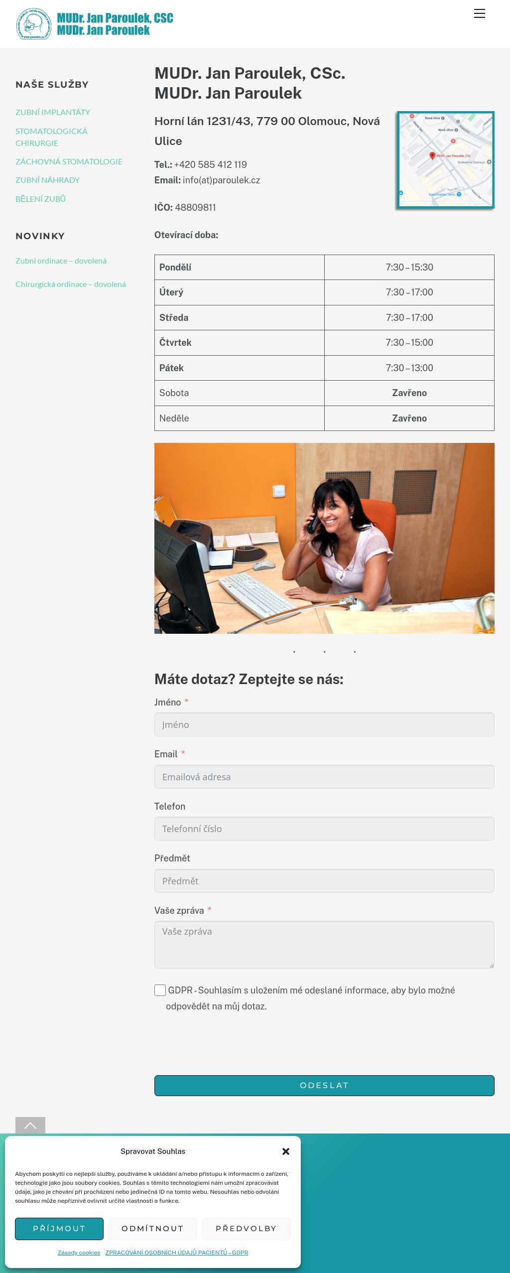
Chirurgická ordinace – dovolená (70, 283)
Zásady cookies (78, 1252)
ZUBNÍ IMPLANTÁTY (52, 112)
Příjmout (59, 1228)
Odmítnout (153, 1228)
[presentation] (230, 1045)
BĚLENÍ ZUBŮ (40, 198)
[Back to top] (30, 1125)
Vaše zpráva (179, 910)
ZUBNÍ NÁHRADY (47, 179)
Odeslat (324, 1085)
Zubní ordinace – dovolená (61, 260)
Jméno (167, 702)
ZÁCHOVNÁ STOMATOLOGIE (69, 161)
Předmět (172, 858)
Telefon (170, 806)
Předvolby (246, 1228)
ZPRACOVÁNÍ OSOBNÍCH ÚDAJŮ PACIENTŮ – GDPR (176, 1252)
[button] (286, 1151)
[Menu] (480, 13)
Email (166, 754)
